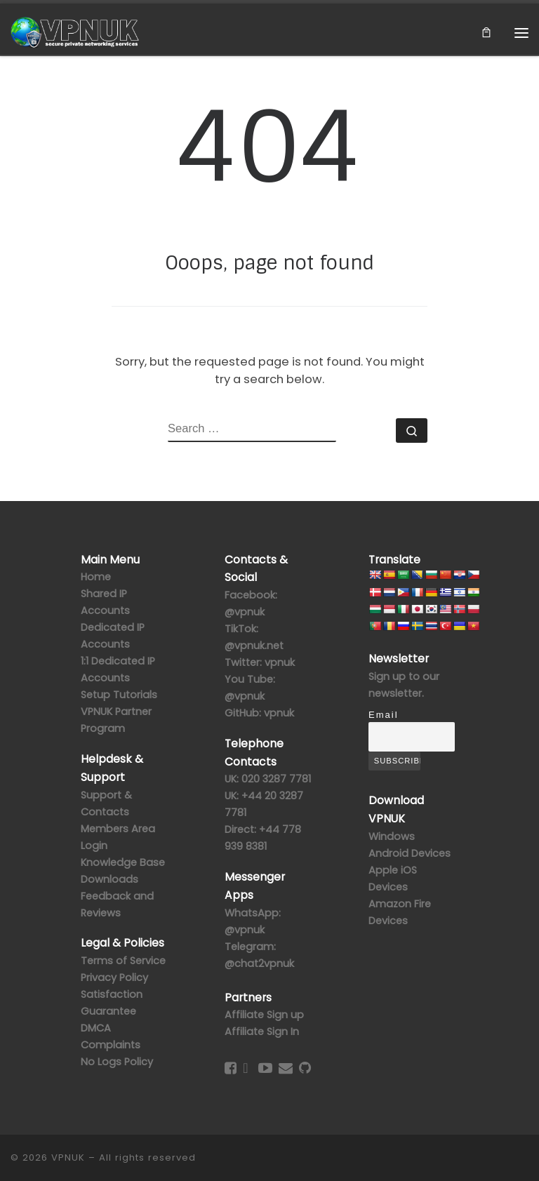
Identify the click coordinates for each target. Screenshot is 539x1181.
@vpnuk (245, 930)
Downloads (109, 879)
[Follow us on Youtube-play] (265, 1068)
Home (96, 577)
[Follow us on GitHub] (305, 1068)
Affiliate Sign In (262, 1032)
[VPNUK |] (75, 31)
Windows (391, 836)
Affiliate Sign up (264, 1015)
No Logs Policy (117, 1062)
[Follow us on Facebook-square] (231, 1068)
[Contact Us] (286, 1068)
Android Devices (409, 853)
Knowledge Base (123, 862)
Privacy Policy (114, 977)
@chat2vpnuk (259, 963)
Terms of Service (123, 961)
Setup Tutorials (119, 695)
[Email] (411, 736)
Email (383, 714)
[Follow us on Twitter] (245, 1068)
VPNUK (68, 1157)
